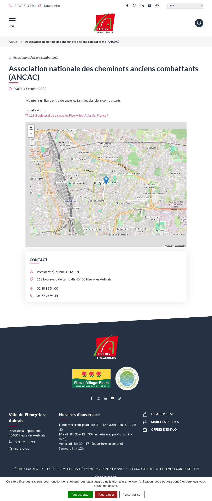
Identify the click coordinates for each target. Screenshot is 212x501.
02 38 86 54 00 (47, 288)
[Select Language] (185, 5)
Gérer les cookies (25, 469)
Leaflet (168, 246)
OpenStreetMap (180, 246)
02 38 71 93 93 (22, 442)
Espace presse (158, 414)
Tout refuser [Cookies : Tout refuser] (106, 494)
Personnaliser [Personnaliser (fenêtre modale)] (132, 494)
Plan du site (122, 469)
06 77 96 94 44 (47, 295)
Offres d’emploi (160, 429)
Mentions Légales (98, 469)
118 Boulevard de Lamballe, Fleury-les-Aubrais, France (67, 115)
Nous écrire (19, 449)
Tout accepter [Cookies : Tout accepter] (80, 494)
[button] (106, 180)
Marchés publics (161, 422)
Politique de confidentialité (62, 469)
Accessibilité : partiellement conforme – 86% (167, 469)
